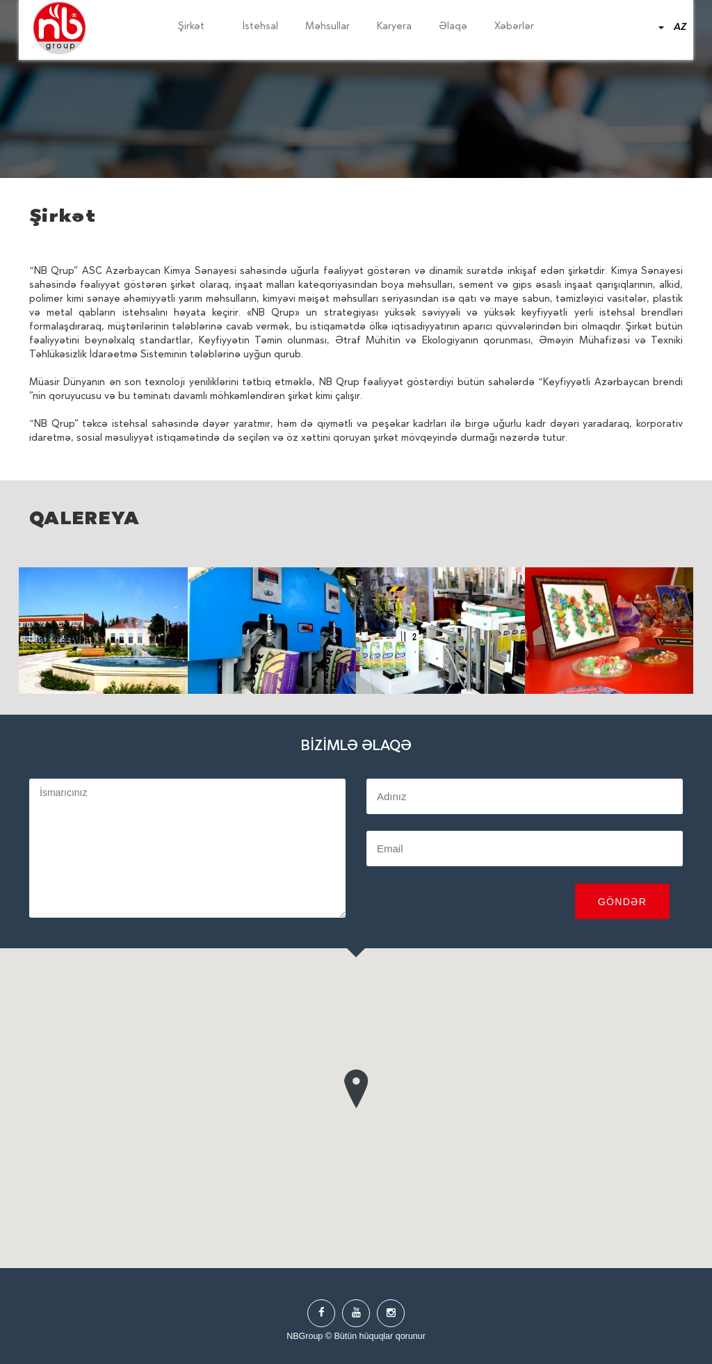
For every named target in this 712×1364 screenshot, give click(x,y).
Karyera (394, 27)
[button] (356, 1085)
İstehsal (260, 27)
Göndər (622, 901)
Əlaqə (453, 27)
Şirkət (197, 27)
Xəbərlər (514, 27)
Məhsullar (327, 27)
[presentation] (472, 903)
